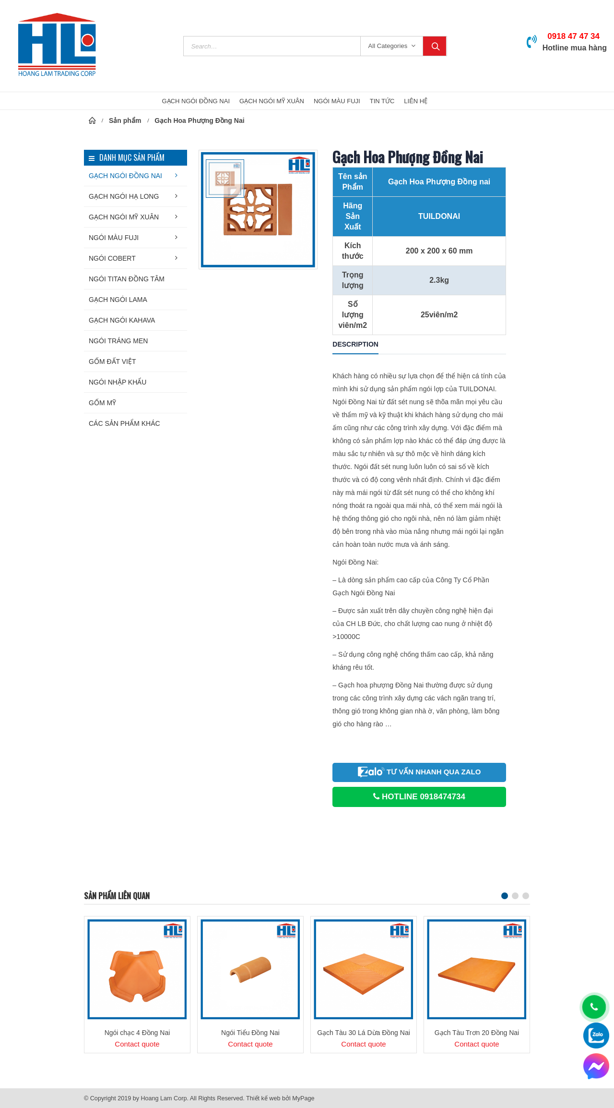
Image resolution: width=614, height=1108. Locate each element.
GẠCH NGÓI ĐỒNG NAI (196, 101)
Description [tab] (355, 344)
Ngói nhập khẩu (117, 382)
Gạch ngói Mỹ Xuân (124, 217)
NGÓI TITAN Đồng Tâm (127, 279)
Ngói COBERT (112, 258)
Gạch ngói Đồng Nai (125, 176)
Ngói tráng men (118, 341)
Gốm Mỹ (102, 403)
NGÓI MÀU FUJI (337, 101)
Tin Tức (382, 101)
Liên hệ (415, 101)
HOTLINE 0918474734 (419, 796)
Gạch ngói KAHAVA (122, 320)
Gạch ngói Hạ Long (124, 196)
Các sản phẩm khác (124, 423)
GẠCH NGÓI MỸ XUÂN (271, 101)
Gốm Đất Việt (112, 361)
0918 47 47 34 (573, 36)
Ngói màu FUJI (114, 237)
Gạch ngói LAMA (118, 299)
